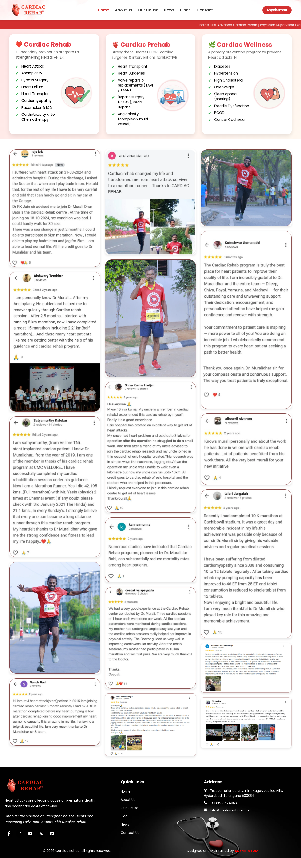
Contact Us (130, 832)
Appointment (277, 10)
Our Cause (148, 10)
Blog (124, 816)
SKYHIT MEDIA (246, 850)
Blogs (185, 10)
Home (103, 10)
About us (123, 10)
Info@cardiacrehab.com (230, 810)
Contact (205, 10)
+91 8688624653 (223, 803)
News (169, 10)
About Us (128, 799)
